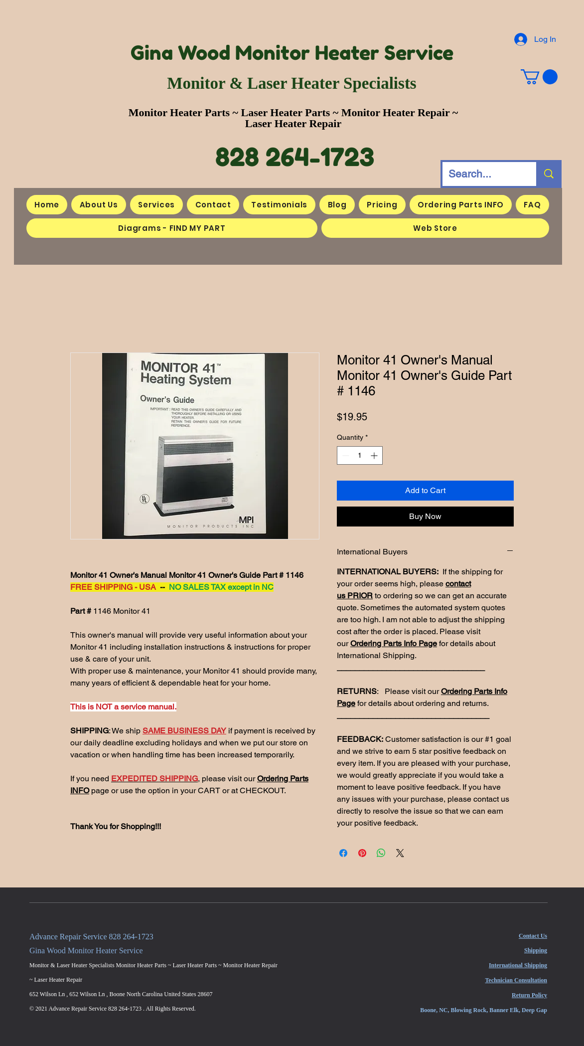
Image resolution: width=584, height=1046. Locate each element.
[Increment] (375, 455)
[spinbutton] (360, 455)
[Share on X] (400, 853)
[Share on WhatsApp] (381, 853)
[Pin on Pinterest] (362, 853)
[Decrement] (344, 455)
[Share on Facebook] (343, 853)
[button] (539, 76)
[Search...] (481, 174)
